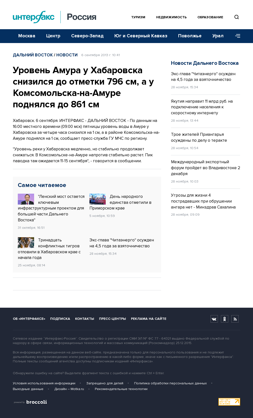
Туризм (138, 17)
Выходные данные (28, 389)
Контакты (84, 319)
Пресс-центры (112, 319)
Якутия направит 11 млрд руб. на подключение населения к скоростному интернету (202, 107)
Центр (53, 36)
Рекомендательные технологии (121, 389)
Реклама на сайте (148, 319)
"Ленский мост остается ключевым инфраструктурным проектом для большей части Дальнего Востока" (51, 208)
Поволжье (190, 36)
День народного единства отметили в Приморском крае (120, 202)
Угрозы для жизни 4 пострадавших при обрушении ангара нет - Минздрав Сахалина (203, 201)
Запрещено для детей (104, 383)
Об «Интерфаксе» (29, 319)
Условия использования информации (44, 383)
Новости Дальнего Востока (205, 63)
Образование (210, 17)
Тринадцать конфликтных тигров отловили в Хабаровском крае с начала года (49, 248)
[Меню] (236, 36)
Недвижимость (171, 17)
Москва (26, 36)
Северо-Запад (87, 36)
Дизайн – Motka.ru (69, 389)
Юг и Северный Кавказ (140, 36)
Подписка (60, 319)
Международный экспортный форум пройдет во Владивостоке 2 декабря (205, 167)
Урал (218, 36)
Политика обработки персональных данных (170, 383)
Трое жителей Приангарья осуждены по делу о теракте (199, 137)
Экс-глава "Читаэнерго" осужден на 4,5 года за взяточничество (121, 243)
